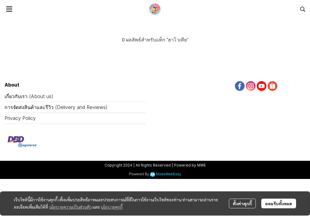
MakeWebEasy (168, 174)
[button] (302, 9)
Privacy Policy (20, 118)
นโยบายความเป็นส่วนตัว (70, 207)
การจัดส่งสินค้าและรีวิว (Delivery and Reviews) (56, 107)
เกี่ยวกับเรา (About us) (29, 96)
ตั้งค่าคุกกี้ (242, 203)
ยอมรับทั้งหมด (278, 203)
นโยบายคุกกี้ (112, 207)
